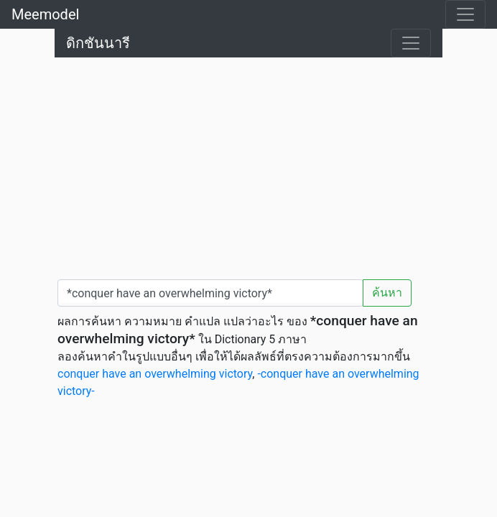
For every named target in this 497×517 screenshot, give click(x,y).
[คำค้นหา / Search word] (210, 293)
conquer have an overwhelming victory (154, 374)
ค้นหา (387, 292)
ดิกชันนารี (98, 43)
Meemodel (45, 14)
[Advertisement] (248, 165)
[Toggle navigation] (465, 14)
